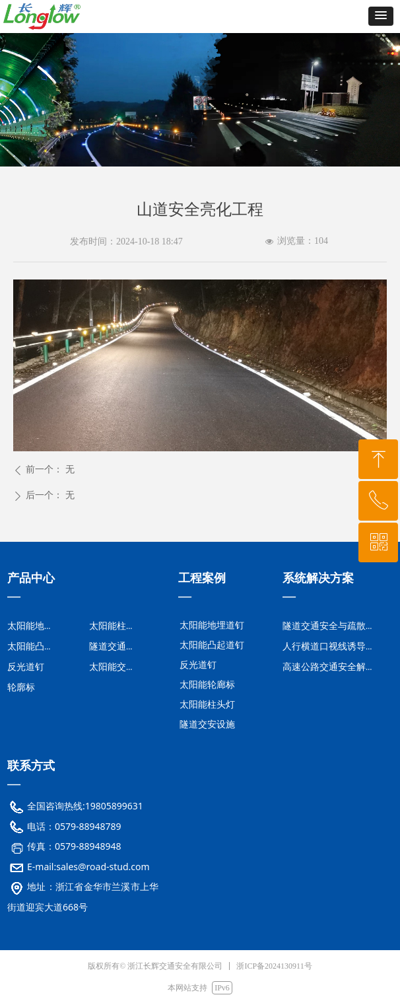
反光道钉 (198, 665)
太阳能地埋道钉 (212, 625)
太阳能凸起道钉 (212, 645)
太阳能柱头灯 (207, 705)
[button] (380, 16)
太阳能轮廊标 (207, 685)
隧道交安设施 (207, 724)
